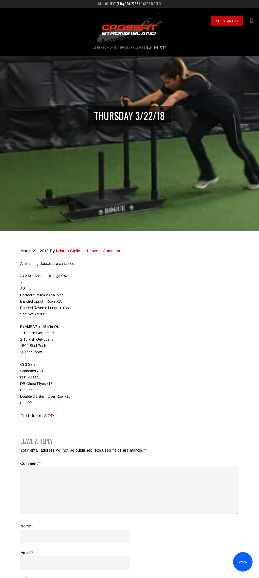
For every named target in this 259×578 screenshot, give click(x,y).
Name (27, 526)
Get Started (227, 21)
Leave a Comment (103, 251)
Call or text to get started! (129, 3)
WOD (243, 562)
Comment (30, 463)
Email (26, 552)
